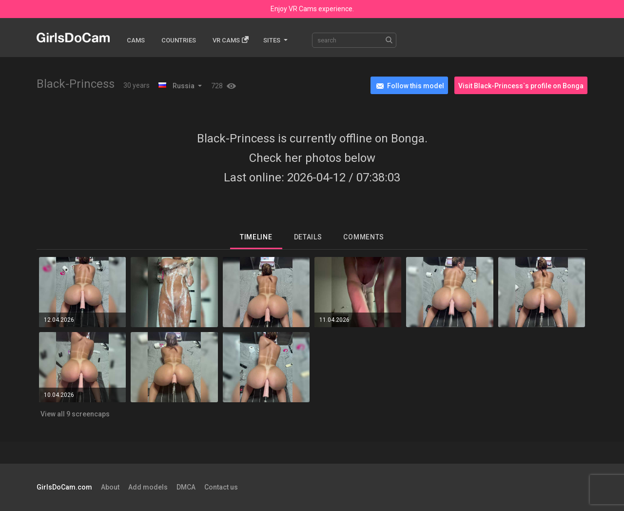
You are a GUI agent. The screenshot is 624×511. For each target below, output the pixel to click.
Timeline (256, 237)
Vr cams (231, 39)
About (110, 487)
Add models (148, 487)
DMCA (185, 487)
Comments (363, 237)
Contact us (221, 487)
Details (308, 237)
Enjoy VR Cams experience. (312, 9)
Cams (136, 40)
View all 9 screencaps (75, 414)
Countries (178, 40)
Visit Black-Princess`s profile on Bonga (521, 86)
